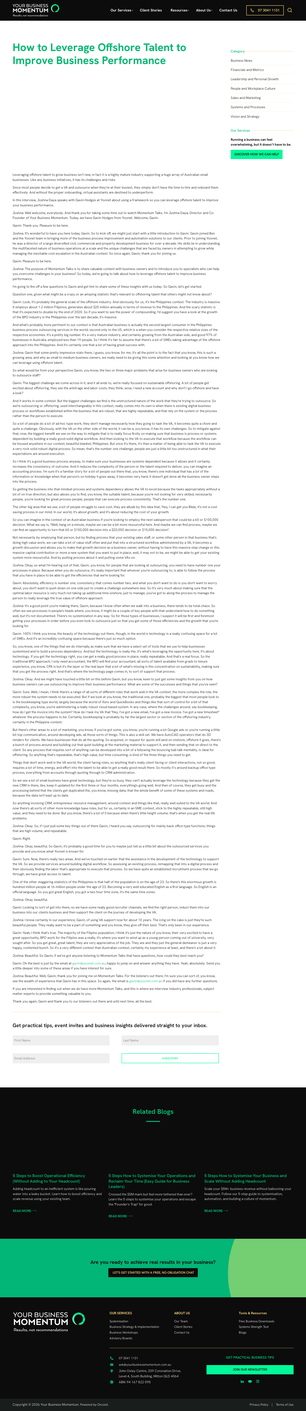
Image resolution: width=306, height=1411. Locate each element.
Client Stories (151, 10)
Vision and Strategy (245, 116)
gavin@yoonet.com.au (88, 963)
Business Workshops (124, 1332)
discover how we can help (250, 152)
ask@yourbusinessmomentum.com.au (145, 1365)
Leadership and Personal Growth (255, 79)
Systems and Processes (248, 107)
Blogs (242, 1332)
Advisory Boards (121, 1338)
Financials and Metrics (247, 70)
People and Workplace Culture (253, 88)
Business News (241, 60)
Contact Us (228, 10)
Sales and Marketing (246, 98)
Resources (179, 10)
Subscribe (170, 1058)
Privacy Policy (259, 1405)
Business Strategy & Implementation (134, 1327)
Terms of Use (285, 1405)
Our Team (181, 1321)
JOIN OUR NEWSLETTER (250, 1368)
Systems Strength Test (254, 1327)
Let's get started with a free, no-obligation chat (153, 1271)
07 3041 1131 (257, 8)
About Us (203, 10)
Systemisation (119, 1321)
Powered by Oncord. (94, 1405)
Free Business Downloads (256, 1321)
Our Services (121, 10)
